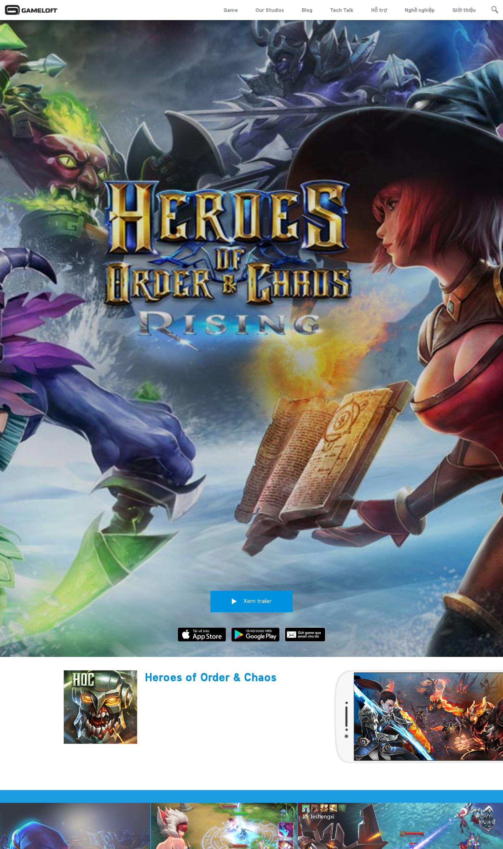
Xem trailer (252, 596)
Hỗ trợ (379, 10)
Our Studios (269, 10)
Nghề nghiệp (420, 10)
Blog (307, 10)
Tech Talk (341, 10)
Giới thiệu (464, 10)
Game (231, 10)
